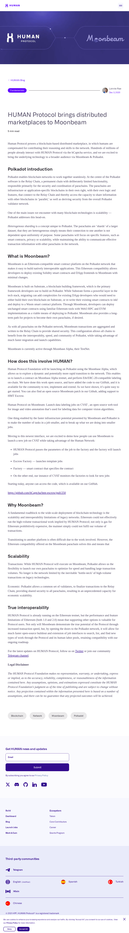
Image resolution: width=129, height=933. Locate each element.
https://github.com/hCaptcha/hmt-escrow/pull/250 (37, 492)
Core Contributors (58, 822)
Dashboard (11, 816)
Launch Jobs (12, 828)
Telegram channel (18, 655)
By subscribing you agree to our (27, 776)
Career (53, 828)
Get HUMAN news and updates (26, 749)
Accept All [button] (23, 929)
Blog (8, 822)
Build (8, 811)
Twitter (79, 651)
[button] (124, 919)
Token (52, 816)
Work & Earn (11, 833)
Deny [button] (9, 929)
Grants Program (57, 833)
